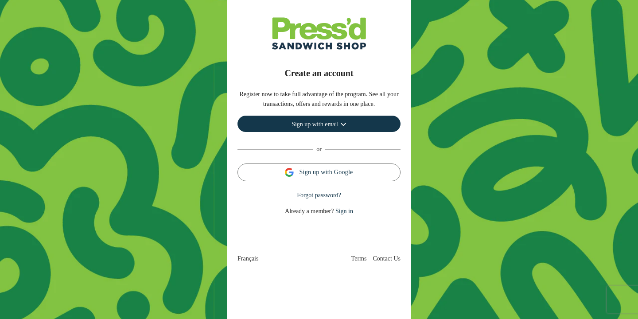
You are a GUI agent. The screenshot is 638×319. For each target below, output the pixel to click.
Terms (359, 258)
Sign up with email (319, 124)
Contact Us (387, 258)
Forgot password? (319, 195)
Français (247, 258)
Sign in (344, 211)
